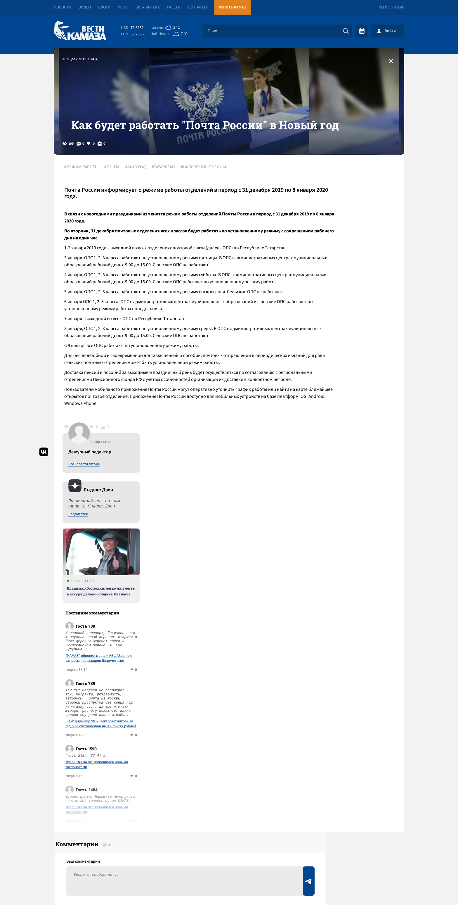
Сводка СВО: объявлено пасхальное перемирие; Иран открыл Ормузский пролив (151, 745)
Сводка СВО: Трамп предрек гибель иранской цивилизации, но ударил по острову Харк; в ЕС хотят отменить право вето (162, 770)
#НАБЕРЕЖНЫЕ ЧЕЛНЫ (207, 193)
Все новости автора (339, 199)
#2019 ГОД (139, 193)
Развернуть (229, 865)
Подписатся (333, 249)
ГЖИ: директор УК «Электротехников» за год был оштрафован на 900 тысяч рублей (356, 459)
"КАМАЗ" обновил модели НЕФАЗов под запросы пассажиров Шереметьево (354, 393)
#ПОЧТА (116, 193)
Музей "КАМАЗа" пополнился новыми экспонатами (352, 500)
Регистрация (391, 7)
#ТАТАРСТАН (167, 193)
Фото (123, 7)
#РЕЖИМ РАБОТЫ (85, 193)
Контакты (197, 7)
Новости (62, 7)
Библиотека (148, 7)
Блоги (104, 7)
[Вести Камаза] (80, 30)
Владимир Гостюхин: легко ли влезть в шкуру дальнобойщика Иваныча (356, 326)
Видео (85, 7)
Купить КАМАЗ (232, 7)
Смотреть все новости (246, 672)
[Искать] (345, 31)
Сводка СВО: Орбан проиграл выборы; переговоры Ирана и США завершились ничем (155, 724)
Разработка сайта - (382, 888)
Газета (173, 7)
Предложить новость (346, 692)
